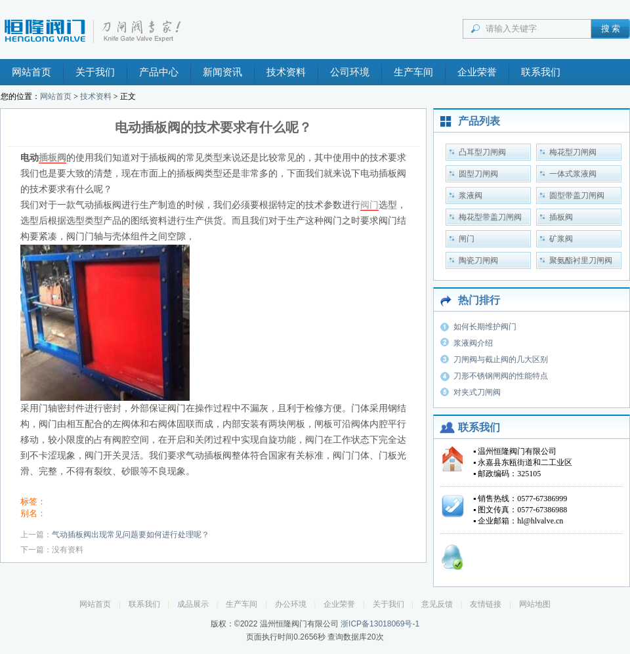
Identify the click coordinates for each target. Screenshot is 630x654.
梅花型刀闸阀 (573, 152)
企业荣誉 (477, 72)
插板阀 (52, 158)
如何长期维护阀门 (484, 326)
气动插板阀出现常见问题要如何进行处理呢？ (130, 534)
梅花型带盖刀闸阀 (490, 217)
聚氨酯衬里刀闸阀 (580, 260)
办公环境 (290, 604)
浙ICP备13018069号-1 (380, 623)
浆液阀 (470, 195)
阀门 (369, 205)
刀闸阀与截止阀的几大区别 (500, 359)
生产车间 (413, 72)
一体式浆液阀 (573, 173)
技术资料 (286, 72)
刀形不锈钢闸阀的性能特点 (500, 375)
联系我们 (540, 72)
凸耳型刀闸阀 (482, 152)
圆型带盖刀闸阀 (576, 195)
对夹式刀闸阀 (477, 392)
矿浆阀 (561, 238)
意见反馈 (437, 604)
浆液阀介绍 (473, 343)
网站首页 (31, 72)
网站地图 (535, 604)
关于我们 (95, 72)
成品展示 (193, 604)
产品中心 (158, 72)
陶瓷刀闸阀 (478, 260)
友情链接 (485, 604)
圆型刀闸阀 (478, 173)
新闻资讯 (222, 72)
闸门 (466, 238)
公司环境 (349, 72)
